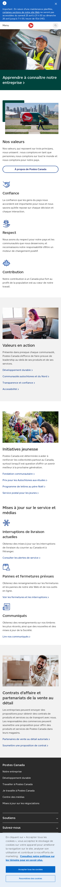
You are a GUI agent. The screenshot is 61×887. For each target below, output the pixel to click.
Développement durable (17, 777)
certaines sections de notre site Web (21, 12)
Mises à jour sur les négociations (21, 803)
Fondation (19, 473)
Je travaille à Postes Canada (18, 790)
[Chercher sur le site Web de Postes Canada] (55, 25)
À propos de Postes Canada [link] (30, 169)
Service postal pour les (21, 492)
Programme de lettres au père (24, 486)
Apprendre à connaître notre (30, 80)
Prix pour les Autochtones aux (25, 480)
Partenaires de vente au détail (27, 739)
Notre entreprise (12, 771)
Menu (6, 25)
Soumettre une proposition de (26, 745)
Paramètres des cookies (30, 878)
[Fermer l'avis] (55, 3)
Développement (18, 369)
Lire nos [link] (17, 636)
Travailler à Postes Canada (18, 784)
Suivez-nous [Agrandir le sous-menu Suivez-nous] (30, 827)
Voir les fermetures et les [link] (26, 597)
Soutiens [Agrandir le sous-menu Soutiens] (30, 818)
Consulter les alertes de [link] (22, 557)
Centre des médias (13, 796)
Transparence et (19, 382)
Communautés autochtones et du (26, 376)
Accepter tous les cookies (30, 869)
